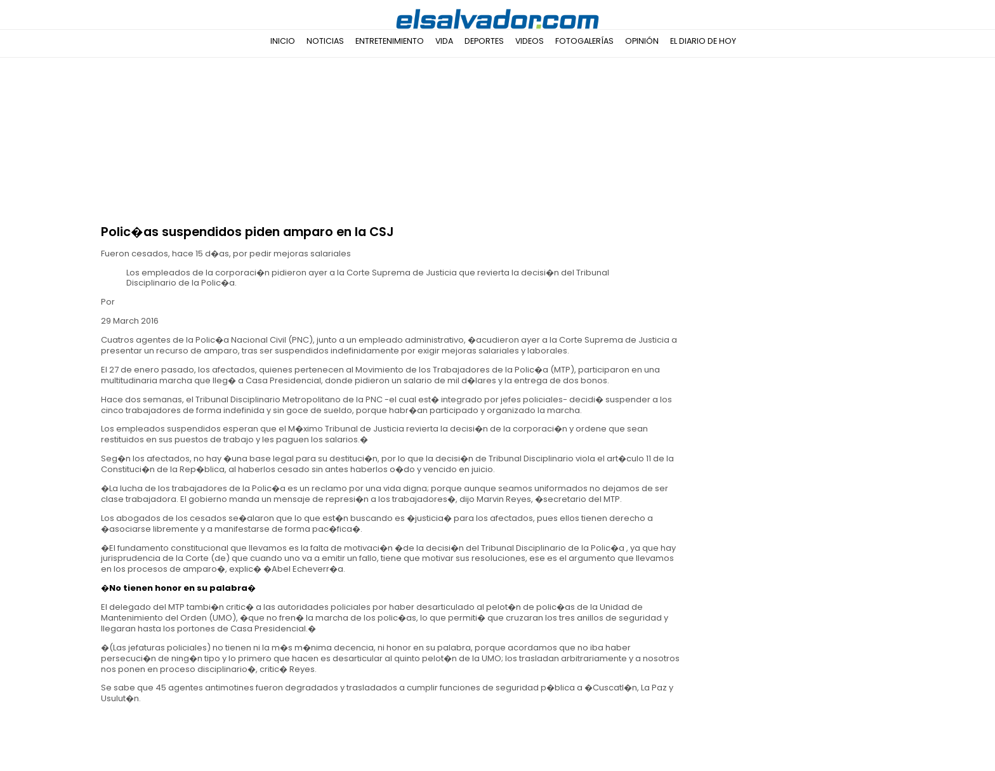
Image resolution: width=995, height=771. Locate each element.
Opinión (642, 41)
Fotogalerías (584, 41)
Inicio (282, 41)
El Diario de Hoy (703, 41)
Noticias (325, 41)
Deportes (484, 41)
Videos (529, 41)
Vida (444, 41)
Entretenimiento (389, 41)
